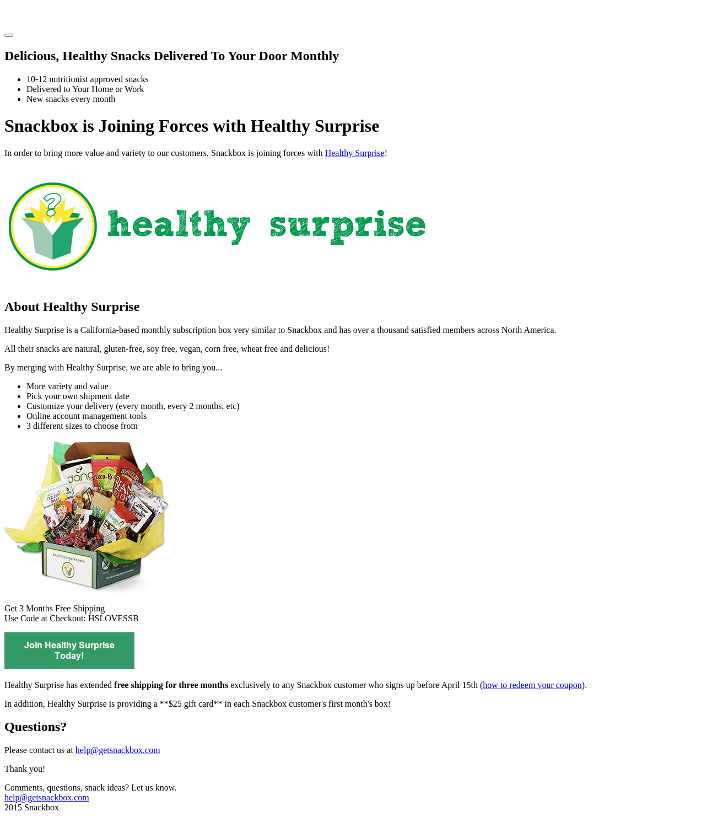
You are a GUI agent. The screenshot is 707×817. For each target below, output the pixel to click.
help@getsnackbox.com (117, 750)
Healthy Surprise (355, 153)
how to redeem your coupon (532, 685)
